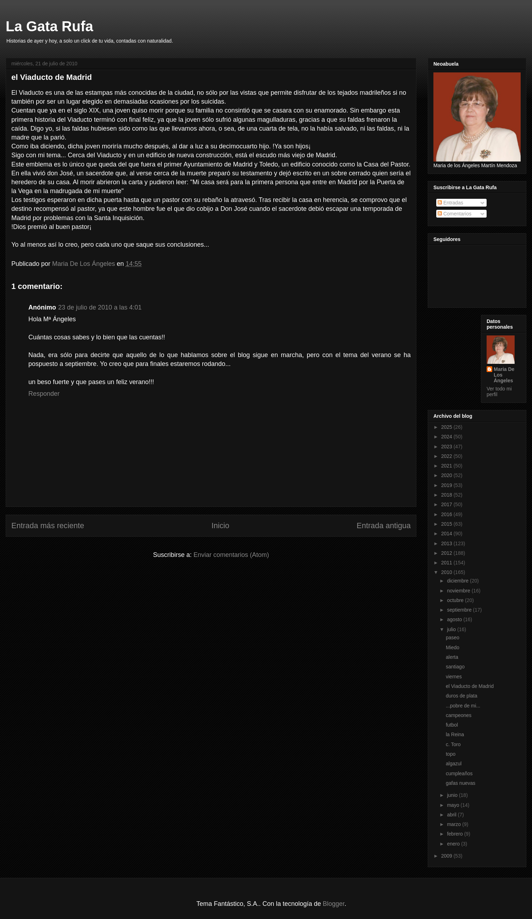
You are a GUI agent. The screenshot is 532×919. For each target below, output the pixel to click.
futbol (452, 725)
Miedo (452, 647)
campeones (458, 715)
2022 (447, 456)
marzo (454, 824)
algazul (453, 763)
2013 (447, 543)
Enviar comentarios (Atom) (231, 554)
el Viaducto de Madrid (470, 686)
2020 (447, 475)
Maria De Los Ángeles (504, 374)
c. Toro (453, 744)
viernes (454, 676)
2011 (447, 562)
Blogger (333, 903)
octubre (456, 600)
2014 (447, 533)
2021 (447, 466)
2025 (447, 427)
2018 (447, 495)
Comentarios (454, 214)
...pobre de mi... (463, 706)
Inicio (220, 525)
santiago (455, 666)
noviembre (459, 590)
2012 (447, 553)
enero (454, 844)
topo (450, 754)
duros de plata (461, 696)
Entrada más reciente (47, 525)
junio (453, 795)
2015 (447, 524)
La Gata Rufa (49, 26)
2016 (447, 514)
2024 (447, 436)
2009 (447, 856)
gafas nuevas (460, 783)
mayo (453, 805)
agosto (455, 619)
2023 (447, 446)
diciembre (458, 581)
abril (452, 814)
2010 (447, 572)
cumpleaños (459, 773)
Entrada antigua (384, 525)
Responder (44, 393)
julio (452, 629)
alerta (452, 657)
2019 (447, 485)
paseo (452, 637)
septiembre (460, 610)
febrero (455, 834)
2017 (447, 504)
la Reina (455, 734)
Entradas (450, 203)
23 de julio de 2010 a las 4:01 (100, 307)
